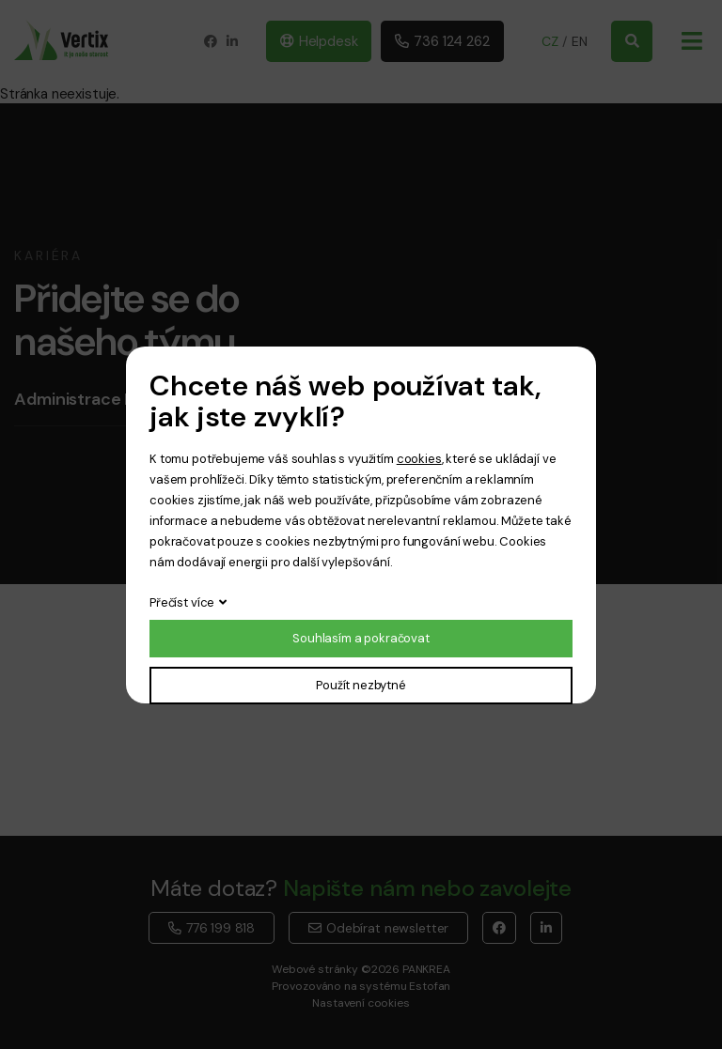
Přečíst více (181, 602)
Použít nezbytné (361, 685)
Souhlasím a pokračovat (361, 638)
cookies (419, 459)
